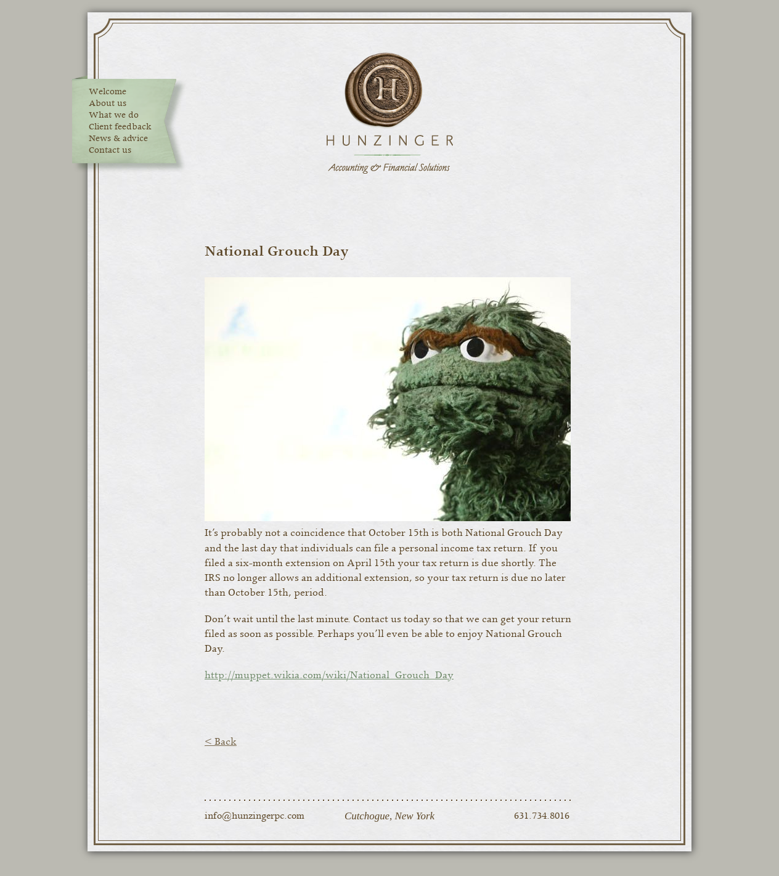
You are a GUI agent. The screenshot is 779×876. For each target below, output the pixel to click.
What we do (114, 115)
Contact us (110, 150)
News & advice (118, 138)
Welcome (107, 91)
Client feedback (120, 126)
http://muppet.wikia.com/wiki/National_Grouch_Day (329, 675)
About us (107, 103)
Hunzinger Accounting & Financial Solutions (389, 114)
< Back (221, 742)
